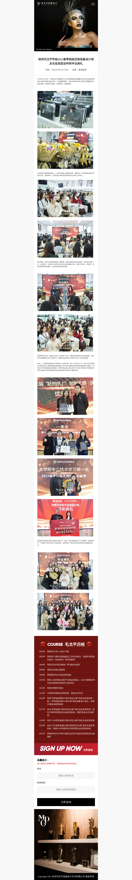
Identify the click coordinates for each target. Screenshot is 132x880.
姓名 (39, 769)
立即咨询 (66, 802)
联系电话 (41, 783)
